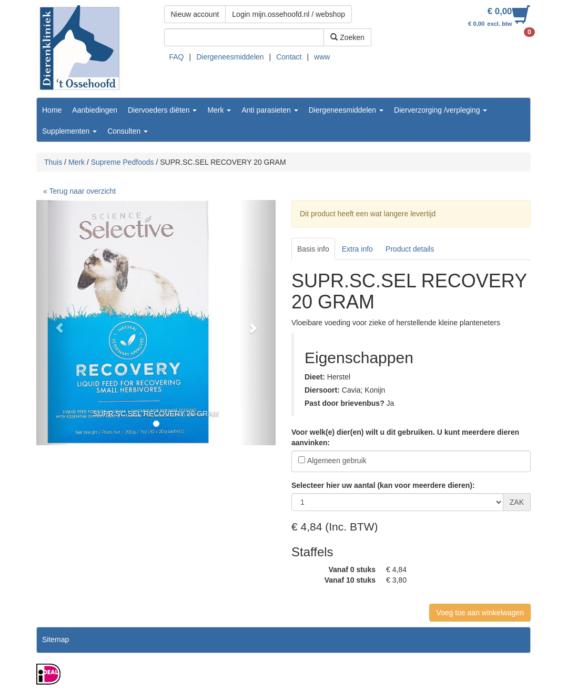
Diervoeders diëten (162, 110)
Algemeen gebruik (337, 460)
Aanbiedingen (94, 110)
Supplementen (69, 131)
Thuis (53, 162)
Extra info (357, 249)
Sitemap (55, 639)
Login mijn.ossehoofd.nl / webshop (288, 14)
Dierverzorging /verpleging (440, 110)
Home (52, 110)
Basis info (313, 249)
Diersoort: (322, 390)
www (322, 57)
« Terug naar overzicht (79, 191)
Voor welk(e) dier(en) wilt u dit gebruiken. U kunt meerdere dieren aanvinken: (405, 437)
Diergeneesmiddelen (230, 57)
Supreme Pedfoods (122, 162)
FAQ (176, 57)
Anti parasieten (269, 110)
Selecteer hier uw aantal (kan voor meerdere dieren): (383, 485)
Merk (219, 110)
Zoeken (347, 37)
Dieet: (315, 377)
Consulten (127, 131)
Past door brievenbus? (344, 403)
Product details (410, 249)
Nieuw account (195, 14)
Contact (288, 57)
